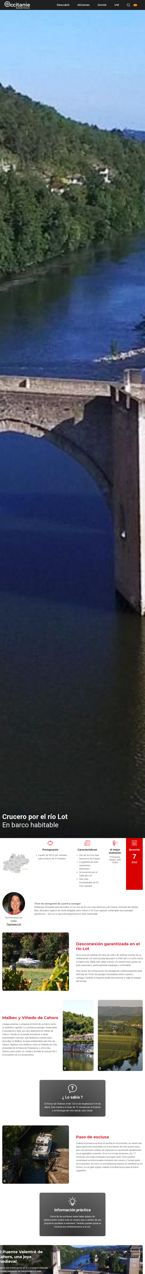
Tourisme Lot (14, 924)
